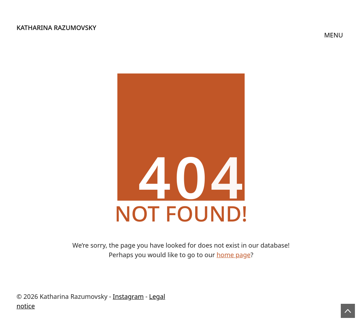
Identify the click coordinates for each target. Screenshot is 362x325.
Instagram (128, 296)
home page (234, 254)
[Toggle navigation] (333, 35)
